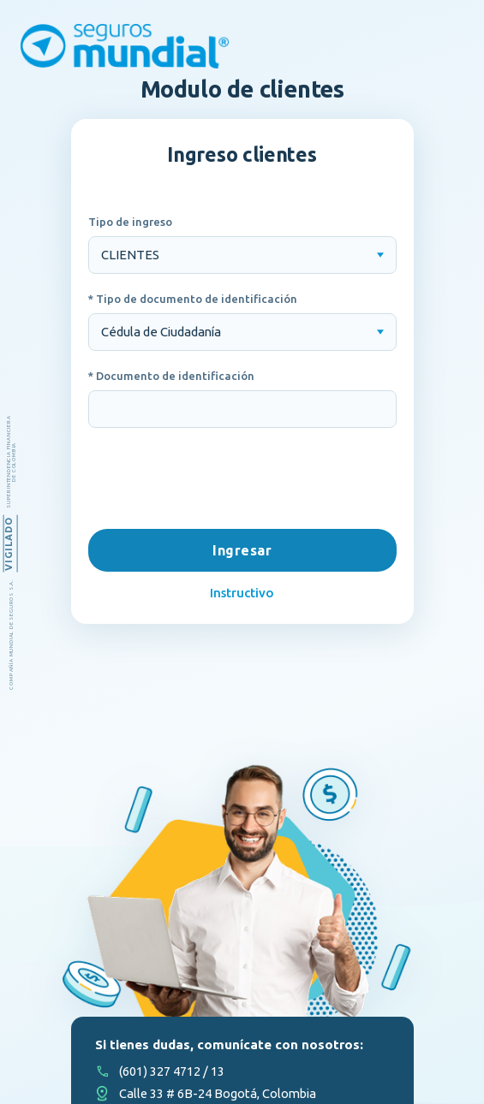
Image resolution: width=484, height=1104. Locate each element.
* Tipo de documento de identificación (192, 299)
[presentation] (242, 480)
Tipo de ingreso (130, 222)
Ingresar (242, 550)
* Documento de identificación (171, 376)
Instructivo (242, 592)
